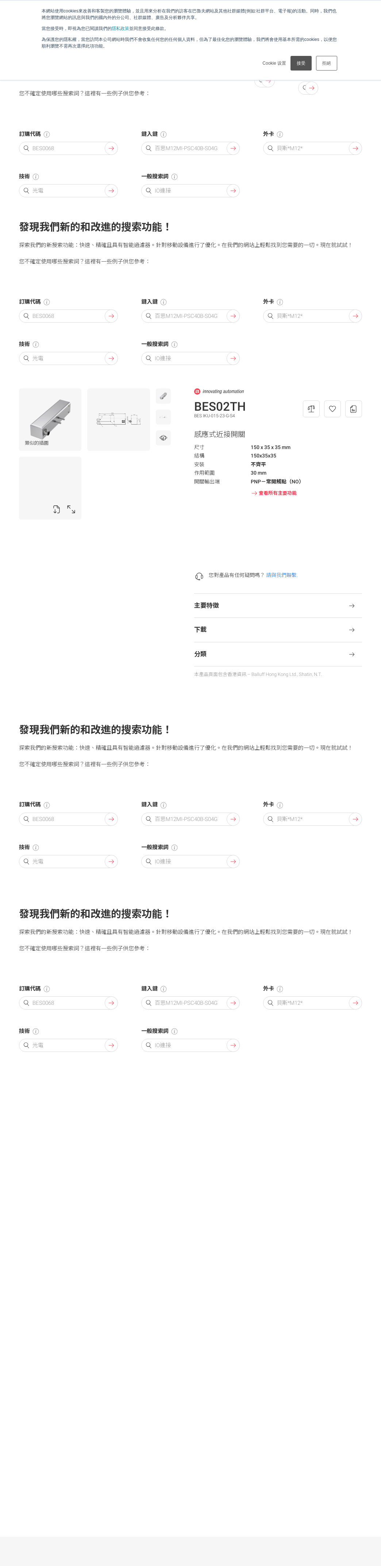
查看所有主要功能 (273, 493)
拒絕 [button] (326, 63)
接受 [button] (301, 63)
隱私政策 (120, 28)
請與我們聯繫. (282, 575)
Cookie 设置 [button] (274, 63)
